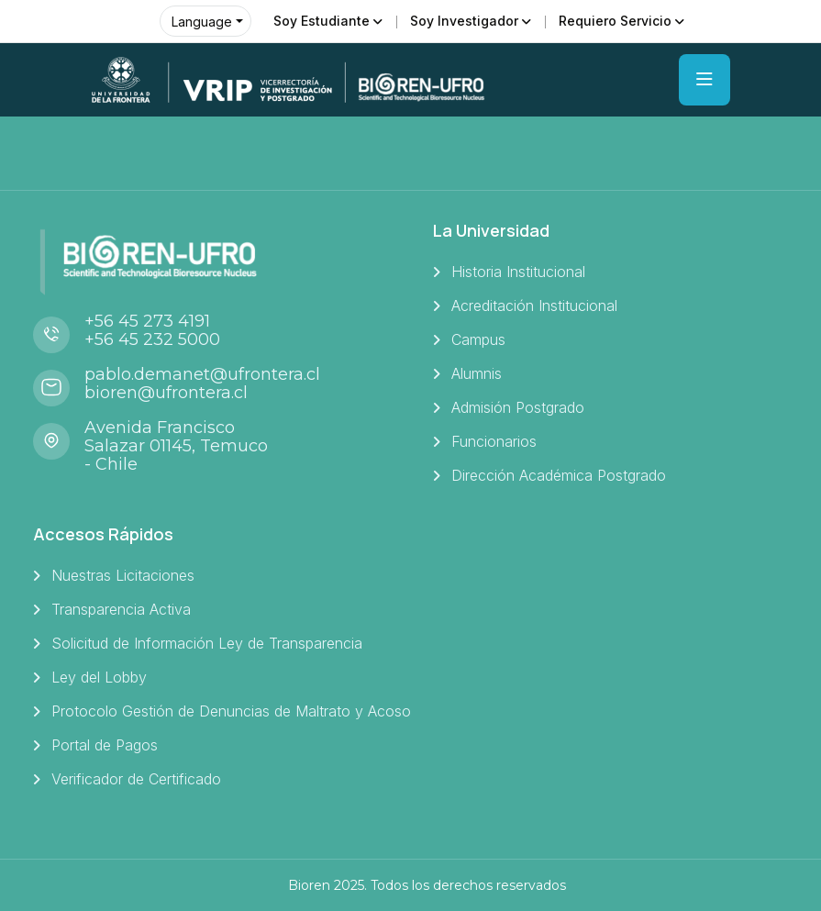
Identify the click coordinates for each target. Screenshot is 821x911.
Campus (478, 339)
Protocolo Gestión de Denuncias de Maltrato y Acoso (231, 711)
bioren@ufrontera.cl (166, 393)
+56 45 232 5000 (152, 339)
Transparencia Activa (121, 609)
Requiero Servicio (615, 20)
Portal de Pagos (104, 745)
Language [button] (202, 21)
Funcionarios (494, 441)
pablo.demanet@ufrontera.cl (202, 374)
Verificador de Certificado (136, 779)
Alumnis (476, 373)
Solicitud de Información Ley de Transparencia (206, 643)
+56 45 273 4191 (147, 321)
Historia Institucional (518, 271)
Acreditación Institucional (534, 305)
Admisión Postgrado (517, 407)
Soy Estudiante (321, 20)
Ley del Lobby (99, 677)
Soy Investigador (464, 20)
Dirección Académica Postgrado (558, 475)
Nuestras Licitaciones (122, 575)
